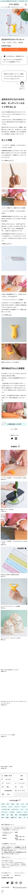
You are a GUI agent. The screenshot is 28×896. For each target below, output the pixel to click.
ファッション (4, 812)
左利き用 (21, 42)
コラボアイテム (14, 809)
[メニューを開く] (2, 892)
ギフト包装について (6, 873)
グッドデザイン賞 (5, 809)
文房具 (7, 817)
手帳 (2, 817)
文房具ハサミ (14, 817)
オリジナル (3, 806)
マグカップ (19, 812)
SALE (18, 804)
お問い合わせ (18, 875)
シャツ (21, 809)
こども (3, 42)
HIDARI (2, 804)
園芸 (12, 815)
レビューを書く (14, 429)
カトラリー (17, 806)
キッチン (9, 42)
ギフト (15, 42)
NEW (8, 804)
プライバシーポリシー (20, 873)
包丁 (8, 815)
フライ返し (12, 812)
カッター (10, 806)
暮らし (20, 817)
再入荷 (2, 815)
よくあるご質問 (5, 875)
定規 (16, 815)
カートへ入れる (14, 49)
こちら (10, 160)
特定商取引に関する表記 (7, 877)
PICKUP (12, 804)
